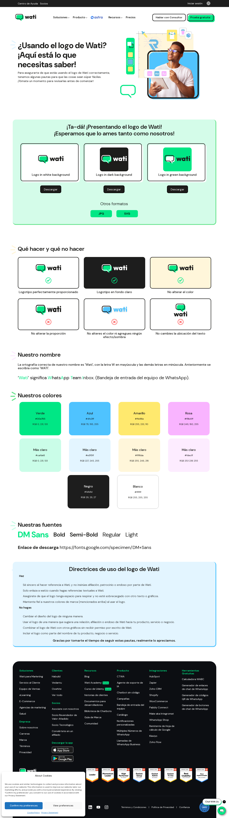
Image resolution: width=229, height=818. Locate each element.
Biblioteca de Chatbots (97, 711)
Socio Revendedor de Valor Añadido (64, 716)
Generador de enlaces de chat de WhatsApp (195, 687)
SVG (127, 214)
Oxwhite (57, 689)
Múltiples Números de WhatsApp (129, 732)
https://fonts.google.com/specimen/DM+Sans (105, 548)
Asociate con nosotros (65, 709)
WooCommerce (158, 701)
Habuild (56, 676)
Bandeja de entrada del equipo (130, 706)
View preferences (63, 805)
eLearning (25, 695)
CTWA (120, 676)
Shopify (153, 695)
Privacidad (25, 752)
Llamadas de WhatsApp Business (128, 742)
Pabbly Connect (158, 707)
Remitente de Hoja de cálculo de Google (161, 727)
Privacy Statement (49, 812)
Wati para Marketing (31, 676)
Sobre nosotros (28, 727)
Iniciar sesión (195, 3)
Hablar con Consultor (169, 12)
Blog (86, 676)
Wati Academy (96, 682)
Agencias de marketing (32, 707)
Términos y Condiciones (133, 807)
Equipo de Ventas (29, 689)
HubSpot (154, 676)
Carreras (24, 733)
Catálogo (122, 714)
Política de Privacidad (163, 807)
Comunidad (91, 723)
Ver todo (57, 695)
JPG (101, 214)
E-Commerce (27, 701)
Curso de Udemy (97, 689)
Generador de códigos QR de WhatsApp (195, 697)
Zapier (153, 682)
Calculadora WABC (193, 679)
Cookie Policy (33, 812)
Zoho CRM (155, 689)
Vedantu (57, 682)
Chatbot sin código (128, 692)
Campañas (123, 698)
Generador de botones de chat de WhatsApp (195, 706)
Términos (24, 746)
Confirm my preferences (24, 805)
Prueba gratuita (200, 12)
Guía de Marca (92, 717)
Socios (44, 3)
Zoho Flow (155, 742)
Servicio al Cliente (29, 682)
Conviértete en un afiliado (62, 732)
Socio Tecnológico (62, 724)
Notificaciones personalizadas (126, 722)
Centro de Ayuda (28, 3)
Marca (23, 739)
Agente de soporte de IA (130, 684)
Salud (22, 713)
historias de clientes (96, 695)
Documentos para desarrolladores (95, 703)
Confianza (184, 807)
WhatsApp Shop (159, 719)
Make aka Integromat (161, 713)
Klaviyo (153, 735)
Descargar (51, 190)
